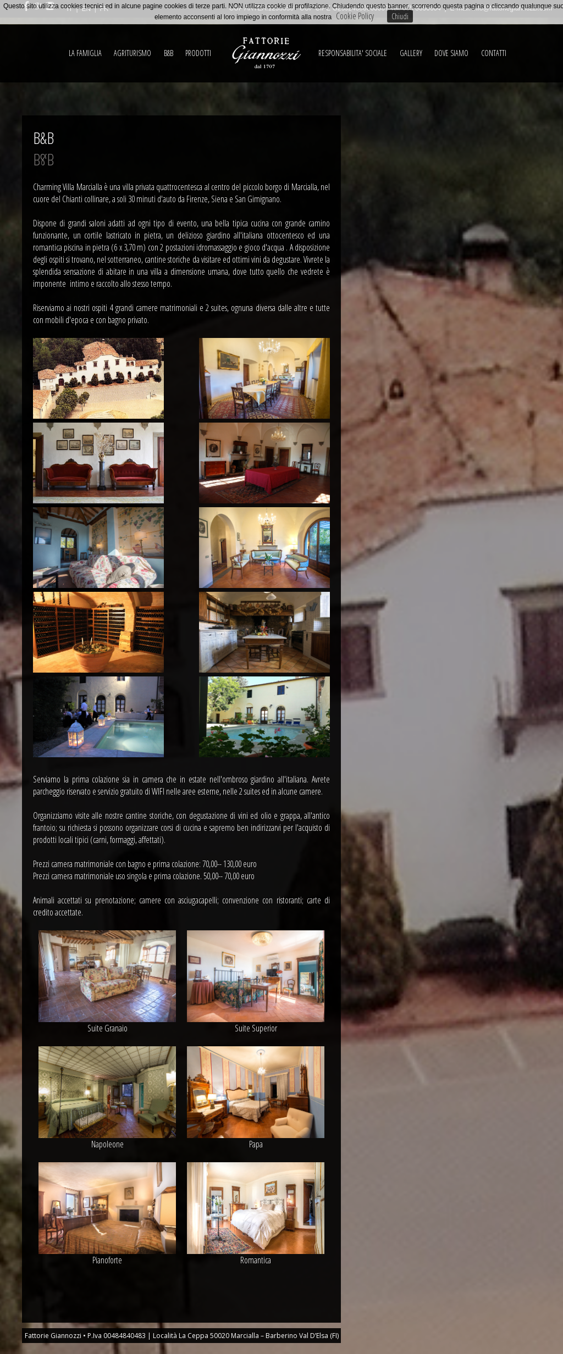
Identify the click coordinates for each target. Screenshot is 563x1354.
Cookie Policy (355, 16)
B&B (168, 53)
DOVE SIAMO (451, 53)
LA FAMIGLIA (85, 53)
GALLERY (411, 53)
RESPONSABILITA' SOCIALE (352, 53)
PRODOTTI (198, 53)
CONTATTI (493, 53)
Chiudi (400, 16)
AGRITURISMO (132, 53)
